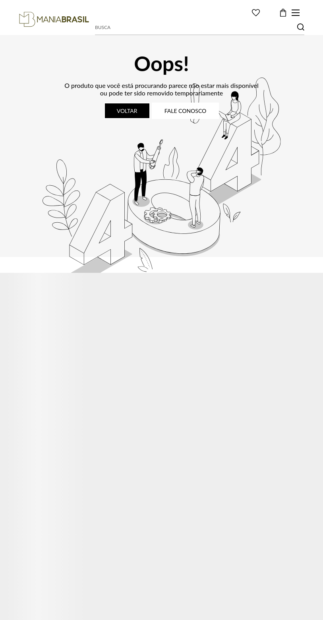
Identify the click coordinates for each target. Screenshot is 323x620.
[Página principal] (54, 19)
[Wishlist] (256, 13)
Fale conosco (185, 110)
